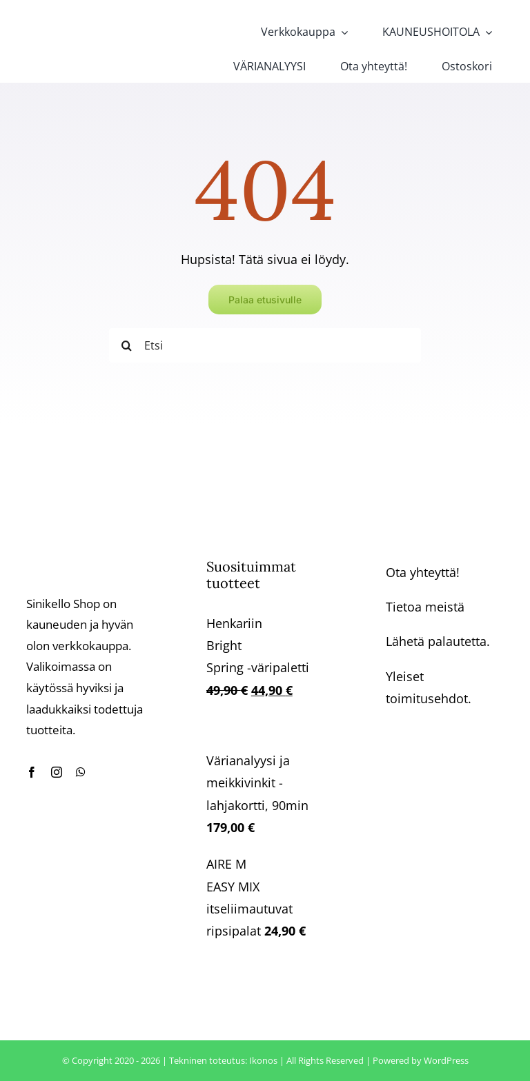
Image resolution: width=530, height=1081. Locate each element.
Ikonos (263, 1060)
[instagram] (56, 772)
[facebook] (31, 772)
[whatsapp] (81, 772)
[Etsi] (265, 345)
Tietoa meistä (425, 606)
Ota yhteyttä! (423, 572)
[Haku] (126, 345)
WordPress (446, 1060)
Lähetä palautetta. (438, 641)
